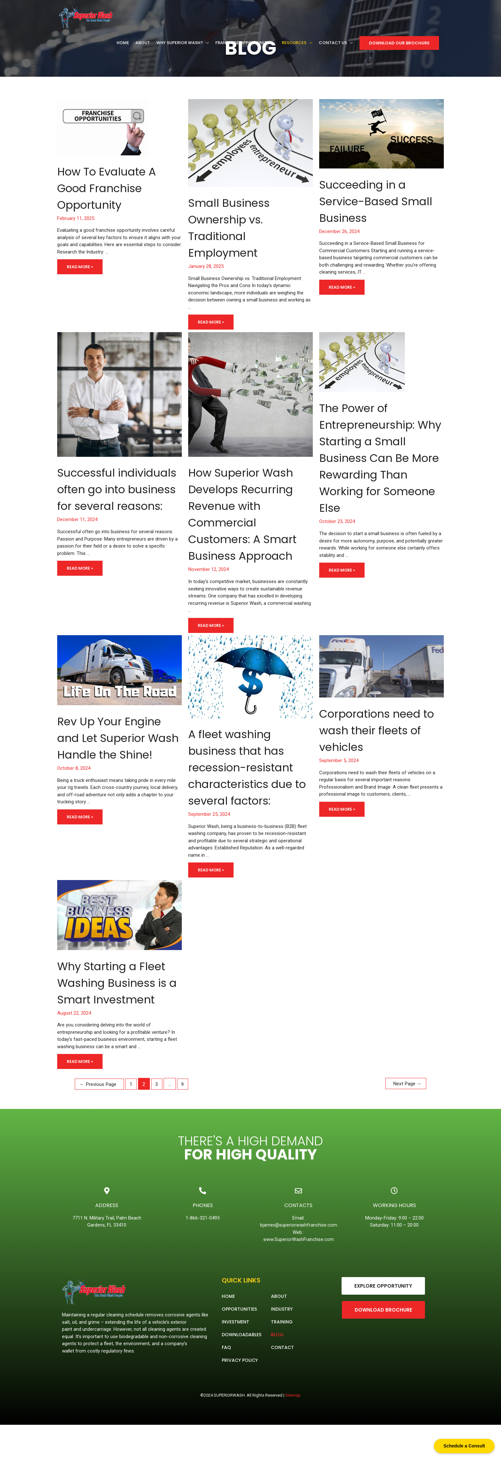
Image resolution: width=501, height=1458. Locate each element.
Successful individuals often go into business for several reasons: (109, 505)
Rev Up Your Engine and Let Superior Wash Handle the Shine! (118, 762)
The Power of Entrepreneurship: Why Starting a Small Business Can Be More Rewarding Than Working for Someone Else (375, 466)
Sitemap (293, 1428)
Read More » (81, 264)
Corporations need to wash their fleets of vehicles (379, 746)
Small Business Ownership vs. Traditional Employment (235, 227)
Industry (282, 1342)
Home (228, 1329)
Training (282, 1355)
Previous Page (102, 1117)
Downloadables (241, 1368)
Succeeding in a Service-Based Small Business (370, 200)
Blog (277, 1368)
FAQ (226, 1380)
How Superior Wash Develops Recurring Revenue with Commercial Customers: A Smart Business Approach (250, 522)
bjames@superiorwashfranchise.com (299, 1258)
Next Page (403, 1117)
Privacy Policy (240, 1393)
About (279, 1329)
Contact (282, 1380)
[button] (383, 1319)
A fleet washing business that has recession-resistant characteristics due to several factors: (250, 783)
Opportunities (239, 1342)
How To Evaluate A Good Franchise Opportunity (115, 187)
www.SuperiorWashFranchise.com (298, 1272)
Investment (235, 1355)
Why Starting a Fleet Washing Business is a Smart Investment (118, 1007)
